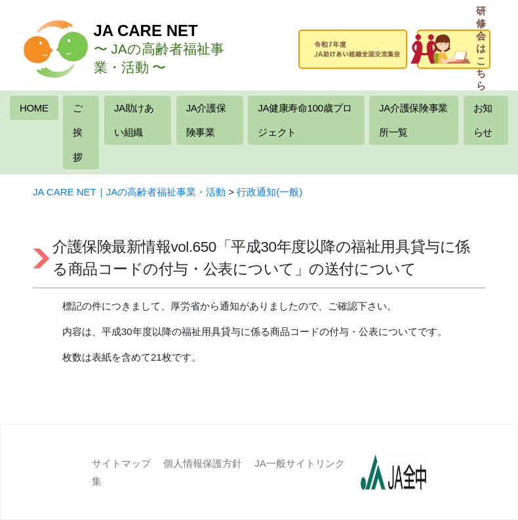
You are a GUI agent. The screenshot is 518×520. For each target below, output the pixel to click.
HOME (34, 107)
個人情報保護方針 (202, 463)
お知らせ (482, 120)
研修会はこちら (459, 49)
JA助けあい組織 (134, 120)
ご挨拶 (78, 132)
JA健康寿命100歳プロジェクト (304, 120)
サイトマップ (121, 463)
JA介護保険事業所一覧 (413, 120)
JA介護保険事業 (206, 120)
